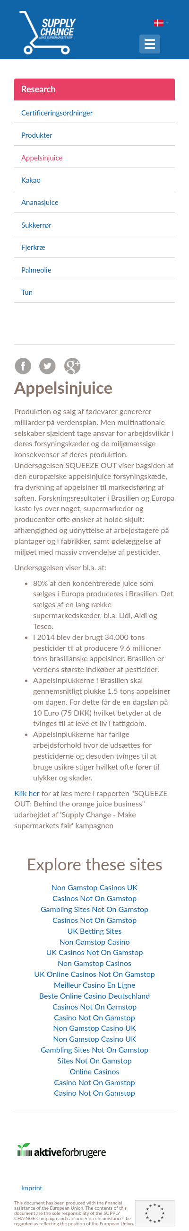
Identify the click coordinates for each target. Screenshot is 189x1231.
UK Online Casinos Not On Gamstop (94, 973)
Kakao (31, 180)
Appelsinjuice (41, 157)
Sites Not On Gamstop (94, 1060)
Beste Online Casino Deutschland (94, 995)
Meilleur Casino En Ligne (95, 984)
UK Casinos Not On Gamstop (94, 952)
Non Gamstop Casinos (94, 962)
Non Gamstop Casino (95, 941)
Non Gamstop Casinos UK (94, 887)
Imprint (31, 1188)
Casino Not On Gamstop (94, 1017)
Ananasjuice (40, 202)
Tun (27, 292)
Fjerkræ (33, 247)
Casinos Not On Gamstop (94, 898)
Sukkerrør (36, 225)
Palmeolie (36, 270)
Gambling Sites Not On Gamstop (94, 908)
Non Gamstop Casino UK (94, 1027)
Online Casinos (95, 1071)
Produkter (36, 135)
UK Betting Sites (95, 930)
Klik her (26, 792)
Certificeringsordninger (57, 112)
